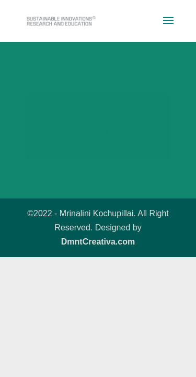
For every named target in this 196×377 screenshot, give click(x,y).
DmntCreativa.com (98, 241)
